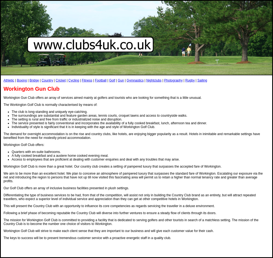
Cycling (73, 80)
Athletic (9, 80)
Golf (112, 80)
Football (101, 80)
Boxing (22, 80)
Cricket (61, 80)
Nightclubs (153, 80)
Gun (121, 80)
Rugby (190, 80)
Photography (173, 80)
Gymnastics (135, 80)
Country (47, 80)
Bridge (34, 80)
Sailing (202, 80)
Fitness (87, 80)
